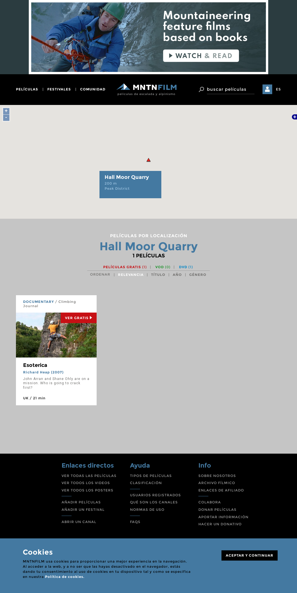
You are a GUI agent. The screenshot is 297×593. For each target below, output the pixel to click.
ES (278, 89)
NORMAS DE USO (147, 509)
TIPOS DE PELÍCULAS (151, 476)
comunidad (92, 89)
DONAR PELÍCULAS (217, 509)
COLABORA (209, 502)
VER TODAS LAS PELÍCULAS (89, 476)
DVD (186, 267)
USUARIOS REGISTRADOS (155, 495)
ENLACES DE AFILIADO (221, 490)
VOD (162, 267)
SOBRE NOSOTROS (217, 476)
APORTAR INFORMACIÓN (223, 517)
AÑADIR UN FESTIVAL (83, 509)
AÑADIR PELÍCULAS (81, 502)
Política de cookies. (64, 577)
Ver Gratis (78, 318)
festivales (59, 89)
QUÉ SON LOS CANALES (154, 502)
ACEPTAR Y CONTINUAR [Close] (249, 555)
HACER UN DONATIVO (220, 524)
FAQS (135, 522)
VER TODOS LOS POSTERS (87, 490)
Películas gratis (125, 267)
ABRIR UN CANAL (79, 522)
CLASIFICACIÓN (146, 483)
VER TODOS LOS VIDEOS (86, 483)
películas (27, 89)
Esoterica (35, 365)
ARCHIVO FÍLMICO (216, 483)
